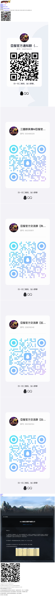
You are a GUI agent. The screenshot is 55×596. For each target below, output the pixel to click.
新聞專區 (6, 516)
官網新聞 (1, 6)
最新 (6, 6)
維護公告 (4, 6)
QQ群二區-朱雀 (19, 10)
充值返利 (8, 8)
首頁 (4, 516)
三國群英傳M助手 (6, 10)
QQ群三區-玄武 (24, 10)
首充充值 (1, 8)
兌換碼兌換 (5, 8)
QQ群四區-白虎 (29, 10)
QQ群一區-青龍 (15, 10)
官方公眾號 (2, 10)
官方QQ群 (10, 10)
